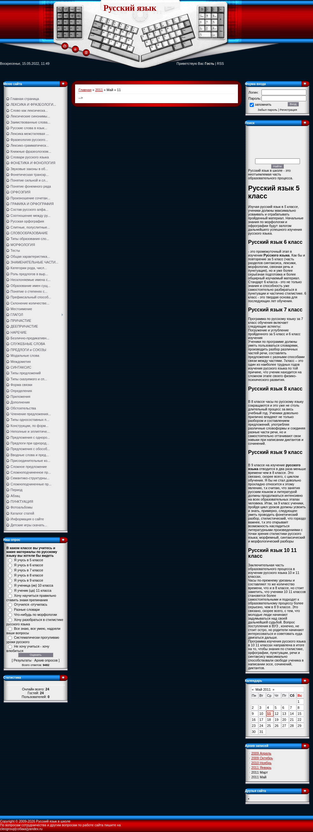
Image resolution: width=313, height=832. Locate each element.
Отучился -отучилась (30, 604)
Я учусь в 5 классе (28, 560)
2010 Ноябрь (261, 763)
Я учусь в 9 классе (28, 580)
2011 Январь (261, 767)
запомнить (263, 104)
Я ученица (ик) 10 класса (33, 585)
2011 (99, 90)
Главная (85, 90)
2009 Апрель (261, 753)
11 (269, 714)
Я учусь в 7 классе (28, 570)
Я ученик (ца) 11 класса (32, 590)
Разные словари (27, 609)
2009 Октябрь (262, 758)
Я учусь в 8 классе (28, 575)
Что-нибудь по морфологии (35, 614)
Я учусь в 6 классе (28, 565)
